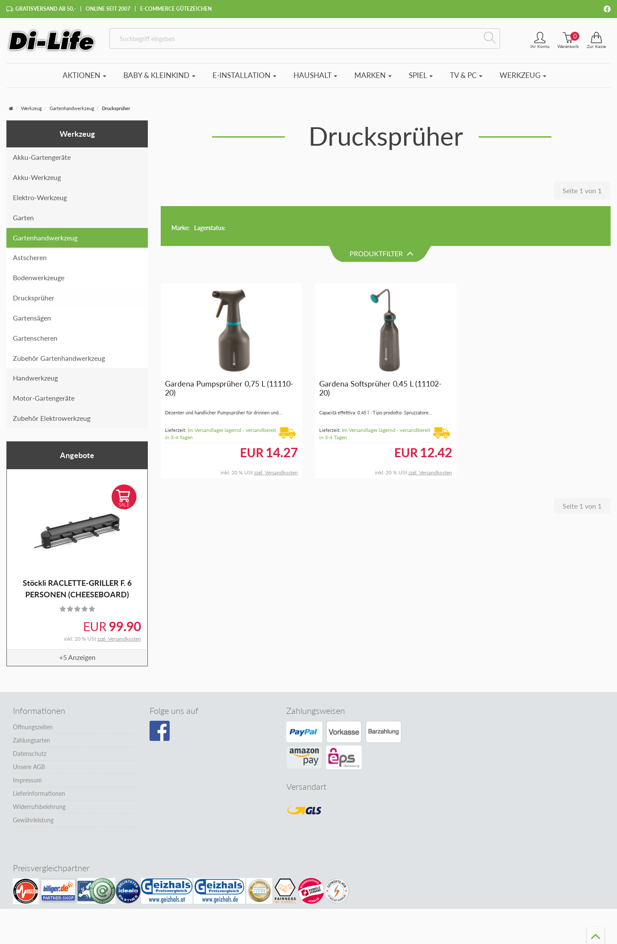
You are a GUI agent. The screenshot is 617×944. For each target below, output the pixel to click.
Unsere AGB (29, 766)
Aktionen (84, 75)
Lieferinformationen (39, 793)
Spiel (421, 75)
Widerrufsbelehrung (39, 806)
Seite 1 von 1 (582, 190)
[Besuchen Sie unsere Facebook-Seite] (160, 731)
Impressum (27, 780)
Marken (373, 75)
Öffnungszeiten (33, 727)
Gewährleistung (33, 820)
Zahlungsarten (31, 740)
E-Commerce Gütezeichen (176, 9)
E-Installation (244, 75)
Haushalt (315, 75)
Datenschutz (29, 753)
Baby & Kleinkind (159, 75)
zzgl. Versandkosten (119, 638)
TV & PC (466, 75)
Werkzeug (523, 75)
